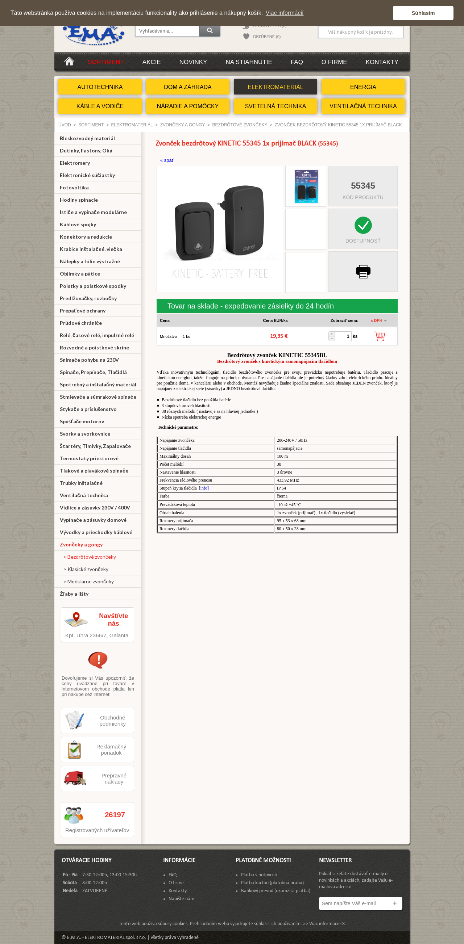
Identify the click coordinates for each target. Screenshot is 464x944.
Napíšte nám (181, 899)
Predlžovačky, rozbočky (88, 298)
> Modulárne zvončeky (87, 581)
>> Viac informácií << (324, 924)
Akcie (151, 62)
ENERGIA (363, 87)
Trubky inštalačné (81, 483)
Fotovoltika (74, 187)
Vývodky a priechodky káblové (96, 532)
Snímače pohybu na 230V (89, 360)
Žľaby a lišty (74, 594)
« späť (167, 160)
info (203, 488)
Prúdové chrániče (81, 323)
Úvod (64, 124)
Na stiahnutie (248, 62)
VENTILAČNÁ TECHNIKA (363, 106)
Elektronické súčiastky (87, 175)
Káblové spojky (78, 224)
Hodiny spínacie (79, 200)
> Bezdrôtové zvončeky (88, 557)
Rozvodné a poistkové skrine (94, 347)
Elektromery (75, 163)
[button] (385, 13)
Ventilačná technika (84, 495)
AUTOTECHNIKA (100, 87)
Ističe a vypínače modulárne (93, 212)
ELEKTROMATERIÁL (275, 87)
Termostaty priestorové (89, 458)
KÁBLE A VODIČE (100, 106)
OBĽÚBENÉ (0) (267, 36)
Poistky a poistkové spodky (93, 286)
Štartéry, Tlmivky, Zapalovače (95, 446)
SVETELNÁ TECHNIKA (275, 106)
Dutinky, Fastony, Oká (86, 150)
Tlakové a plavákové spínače (94, 470)
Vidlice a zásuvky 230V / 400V (95, 507)
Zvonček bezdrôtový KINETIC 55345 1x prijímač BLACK (338, 124)
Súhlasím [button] (423, 13)
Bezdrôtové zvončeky (240, 124)
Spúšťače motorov (82, 421)
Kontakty (382, 62)
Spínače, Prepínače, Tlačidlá (93, 372)
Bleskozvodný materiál (87, 138)
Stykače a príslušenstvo (88, 409)
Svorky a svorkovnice (85, 434)
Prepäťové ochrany (82, 310)
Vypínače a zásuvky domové (93, 520)
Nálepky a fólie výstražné (90, 261)
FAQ (297, 62)
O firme (334, 62)
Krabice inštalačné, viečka (91, 249)
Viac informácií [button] (285, 13)
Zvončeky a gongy (182, 124)
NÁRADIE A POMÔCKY (188, 106)
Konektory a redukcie (86, 237)
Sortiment (106, 62)
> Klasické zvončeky (84, 569)
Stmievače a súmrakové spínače (98, 397)
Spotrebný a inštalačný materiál (98, 384)
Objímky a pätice (80, 273)
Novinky (193, 62)
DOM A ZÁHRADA (188, 87)
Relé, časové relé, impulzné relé (97, 335)
